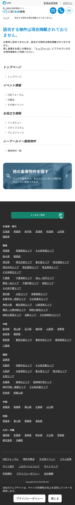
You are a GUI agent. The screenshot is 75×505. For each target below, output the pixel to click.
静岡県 (17, 334)
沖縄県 (19, 440)
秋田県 (49, 231)
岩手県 (28, 231)
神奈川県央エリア (38, 309)
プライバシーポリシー (28, 473)
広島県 (38, 407)
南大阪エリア (60, 371)
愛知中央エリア (43, 339)
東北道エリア (42, 262)
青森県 (17, 231)
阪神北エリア (23, 382)
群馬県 (17, 256)
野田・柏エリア (11, 283)
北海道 (6, 231)
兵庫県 (6, 382)
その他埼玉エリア (12, 272)
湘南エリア (30, 314)
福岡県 (6, 435)
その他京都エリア (44, 365)
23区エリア (22, 294)
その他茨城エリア (44, 250)
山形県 (60, 231)
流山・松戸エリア (44, 278)
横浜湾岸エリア (24, 304)
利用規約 (7, 473)
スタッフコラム (16, 127)
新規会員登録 (51, 3)
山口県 (49, 407)
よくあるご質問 (38, 215)
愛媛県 (28, 421)
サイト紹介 (8, 466)
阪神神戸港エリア (42, 382)
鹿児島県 (7, 440)
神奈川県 (7, 304)
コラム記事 (65, 459)
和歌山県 (18, 392)
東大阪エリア (42, 371)
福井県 (38, 329)
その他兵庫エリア (38, 387)
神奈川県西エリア (12, 314)
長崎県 (28, 435)
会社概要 (48, 473)
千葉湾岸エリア (24, 278)
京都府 (6, 365)
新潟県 (6, 329)
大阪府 (6, 371)
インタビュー (15, 122)
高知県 (38, 421)
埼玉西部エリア (61, 262)
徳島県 (6, 421)
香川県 (17, 421)
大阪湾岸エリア (24, 371)
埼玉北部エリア (24, 262)
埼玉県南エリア (50, 267)
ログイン (67, 3)
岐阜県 (6, 334)
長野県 (60, 329)
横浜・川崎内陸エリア (14, 309)
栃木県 (6, 256)
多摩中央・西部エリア (14, 298)
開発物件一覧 (15, 150)
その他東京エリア (38, 298)
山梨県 (49, 329)
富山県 (17, 329)
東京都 (6, 294)
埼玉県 (6, 262)
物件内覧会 (29, 459)
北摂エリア (8, 376)
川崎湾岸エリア (43, 304)
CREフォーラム (16, 94)
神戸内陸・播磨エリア (14, 387)
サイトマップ (51, 466)
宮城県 (38, 231)
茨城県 (6, 250)
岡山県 (28, 407)
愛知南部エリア (63, 339)
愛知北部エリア (24, 339)
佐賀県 (17, 435)
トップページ (43, 48)
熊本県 (38, 435)
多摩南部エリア (39, 294)
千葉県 (6, 278)
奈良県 (6, 392)
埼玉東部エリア (30, 267)
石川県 (28, 329)
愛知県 (6, 339)
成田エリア (48, 283)
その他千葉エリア (12, 288)
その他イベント (16, 104)
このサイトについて (29, 466)
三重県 (6, 345)
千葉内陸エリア (30, 283)
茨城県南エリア (24, 250)
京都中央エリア (24, 365)
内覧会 (11, 99)
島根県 (17, 407)
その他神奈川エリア (50, 314)
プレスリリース (16, 132)
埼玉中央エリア (11, 267)
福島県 (6, 236)
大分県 (49, 435)
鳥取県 (6, 407)
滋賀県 (6, 359)
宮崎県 (60, 435)
